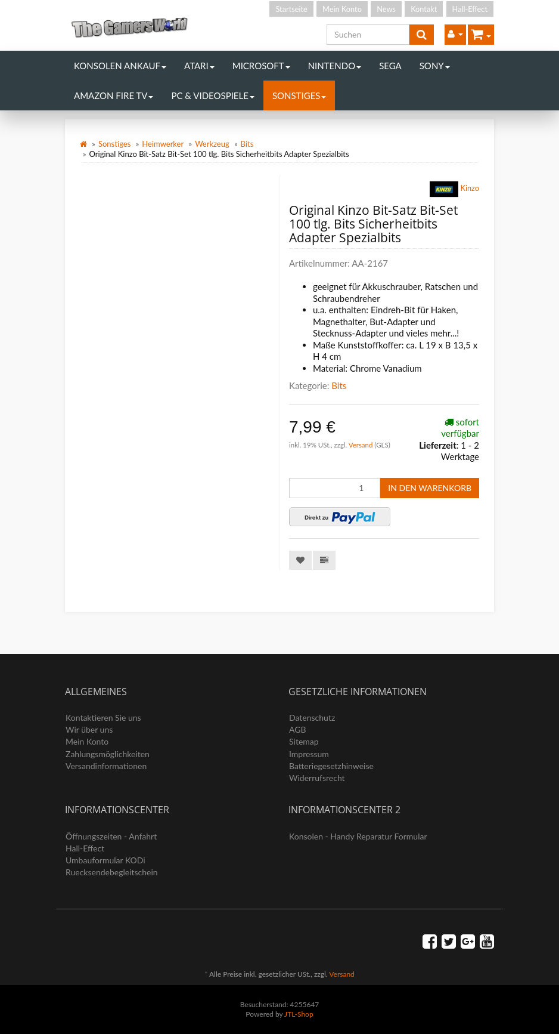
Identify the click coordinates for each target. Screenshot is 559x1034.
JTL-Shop (298, 1014)
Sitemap (304, 741)
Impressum (309, 754)
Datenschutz (312, 717)
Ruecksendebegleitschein (112, 872)
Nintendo (335, 65)
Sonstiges (299, 95)
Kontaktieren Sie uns (103, 717)
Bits (247, 144)
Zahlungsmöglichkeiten (108, 754)
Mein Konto (342, 9)
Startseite (291, 9)
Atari (199, 65)
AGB (297, 729)
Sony (435, 65)
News (386, 9)
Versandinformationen (106, 766)
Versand (362, 445)
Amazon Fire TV (113, 95)
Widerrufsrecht (317, 778)
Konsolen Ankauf (120, 65)
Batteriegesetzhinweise (331, 766)
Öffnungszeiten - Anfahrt (111, 836)
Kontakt (424, 9)
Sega (390, 65)
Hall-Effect (469, 9)
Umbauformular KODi (105, 860)
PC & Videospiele (212, 95)
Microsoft (261, 65)
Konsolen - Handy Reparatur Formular (358, 836)
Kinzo (454, 189)
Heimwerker (163, 144)
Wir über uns (89, 729)
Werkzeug (212, 144)
